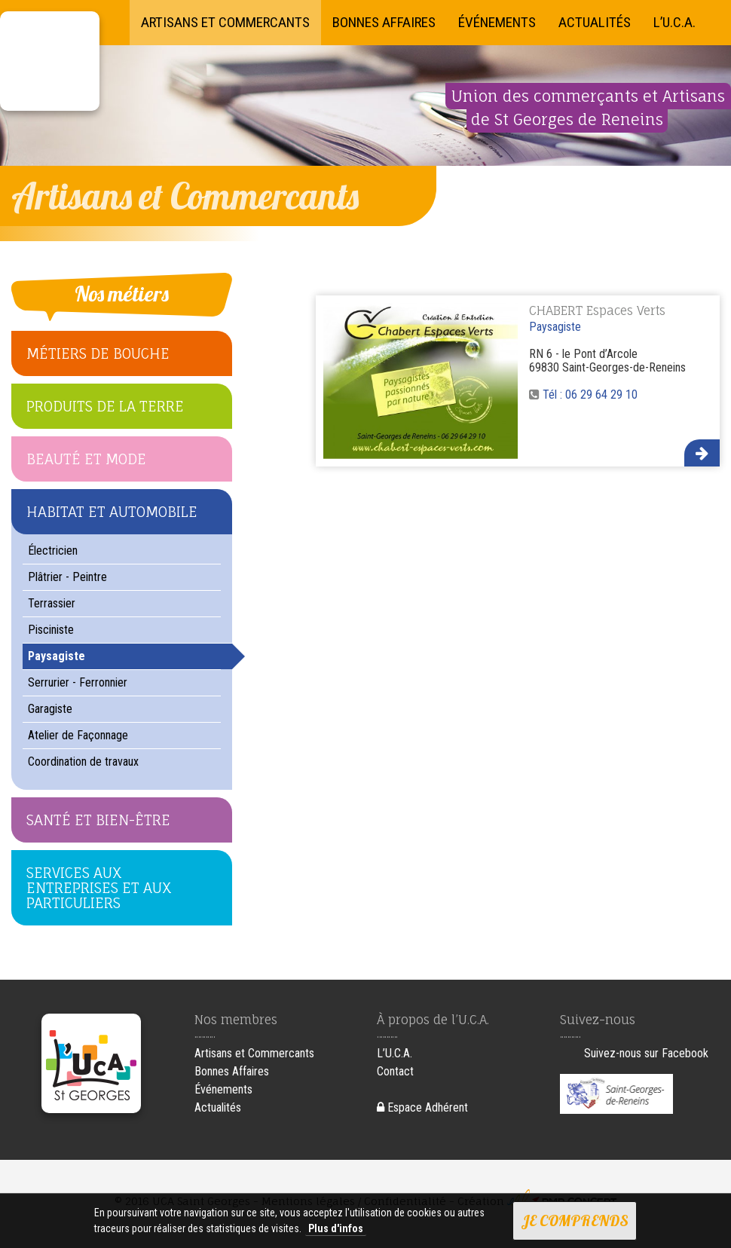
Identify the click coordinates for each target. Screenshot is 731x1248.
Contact (395, 1071)
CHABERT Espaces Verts (597, 310)
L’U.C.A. (674, 22)
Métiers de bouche (98, 353)
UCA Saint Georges (49, 61)
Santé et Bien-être (98, 820)
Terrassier (51, 603)
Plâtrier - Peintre (67, 577)
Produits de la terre (105, 406)
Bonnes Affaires (384, 22)
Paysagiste (56, 656)
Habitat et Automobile (111, 511)
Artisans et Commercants (225, 22)
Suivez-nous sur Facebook (646, 1053)
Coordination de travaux (83, 761)
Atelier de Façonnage (78, 735)
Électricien (53, 550)
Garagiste (50, 709)
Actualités (594, 22)
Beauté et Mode (86, 459)
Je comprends (575, 1220)
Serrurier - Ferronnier (77, 682)
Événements (497, 22)
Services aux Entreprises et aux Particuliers (99, 887)
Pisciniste (51, 629)
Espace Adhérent (422, 1107)
